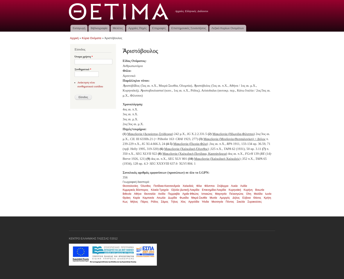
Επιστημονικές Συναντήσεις (188, 28)
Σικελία (241, 201)
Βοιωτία (259, 189)
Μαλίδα (258, 193)
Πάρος (144, 201)
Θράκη (127, 197)
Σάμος (164, 201)
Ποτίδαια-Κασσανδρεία (167, 185)
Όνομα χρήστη (84, 56)
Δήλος (236, 197)
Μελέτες (118, 28)
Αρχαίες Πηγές (137, 28)
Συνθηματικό (83, 69)
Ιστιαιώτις (206, 193)
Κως (125, 201)
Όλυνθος (146, 185)
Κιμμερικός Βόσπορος (135, 189)
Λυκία (234, 185)
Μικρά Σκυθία (199, 197)
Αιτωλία (161, 197)
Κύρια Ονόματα (91, 38)
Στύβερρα (222, 185)
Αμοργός (225, 197)
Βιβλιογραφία (99, 28)
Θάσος (257, 197)
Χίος (183, 201)
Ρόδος (154, 201)
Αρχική (74, 38)
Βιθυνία (127, 193)
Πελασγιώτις (236, 193)
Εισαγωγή (79, 28)
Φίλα (199, 185)
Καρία (136, 197)
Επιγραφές (159, 28)
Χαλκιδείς (188, 185)
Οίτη (248, 193)
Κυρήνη (248, 189)
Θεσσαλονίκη (130, 185)
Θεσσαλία (150, 193)
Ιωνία (268, 193)
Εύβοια (246, 197)
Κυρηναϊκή (235, 189)
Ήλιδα (205, 201)
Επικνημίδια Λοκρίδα (214, 189)
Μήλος (134, 201)
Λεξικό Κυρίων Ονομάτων (227, 28)
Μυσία (213, 197)
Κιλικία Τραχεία (159, 189)
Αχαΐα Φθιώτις (190, 193)
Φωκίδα (184, 197)
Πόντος (230, 201)
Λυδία (243, 185)
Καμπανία (148, 197)
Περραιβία (174, 193)
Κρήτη (267, 197)
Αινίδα (161, 193)
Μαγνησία (221, 193)
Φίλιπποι (209, 185)
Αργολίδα (193, 201)
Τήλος (174, 201)
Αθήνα (137, 193)
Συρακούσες (254, 201)
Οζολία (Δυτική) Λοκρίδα (185, 189)
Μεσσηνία (217, 201)
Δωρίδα (172, 197)
